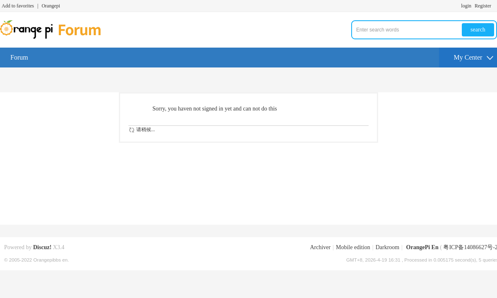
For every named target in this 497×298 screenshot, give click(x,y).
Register (483, 6)
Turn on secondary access (495, 6)
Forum (19, 57)
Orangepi (50, 6)
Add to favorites (18, 6)
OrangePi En (422, 247)
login (466, 6)
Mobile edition (353, 247)
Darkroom (388, 247)
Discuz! (42, 247)
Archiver (320, 247)
